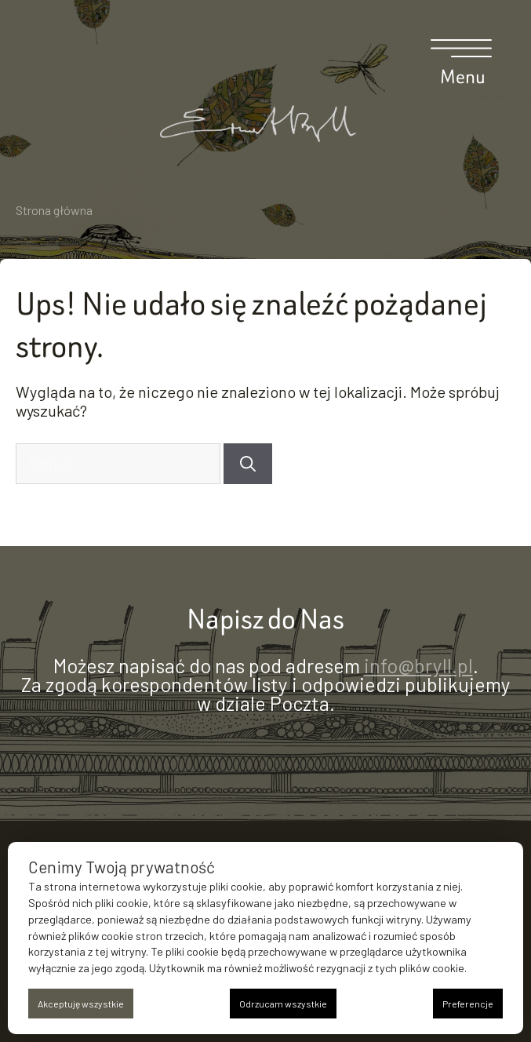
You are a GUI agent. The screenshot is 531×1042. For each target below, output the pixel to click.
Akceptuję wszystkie (81, 1003)
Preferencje (467, 1003)
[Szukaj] (248, 463)
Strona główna (54, 209)
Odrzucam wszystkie (283, 1003)
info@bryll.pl (418, 665)
